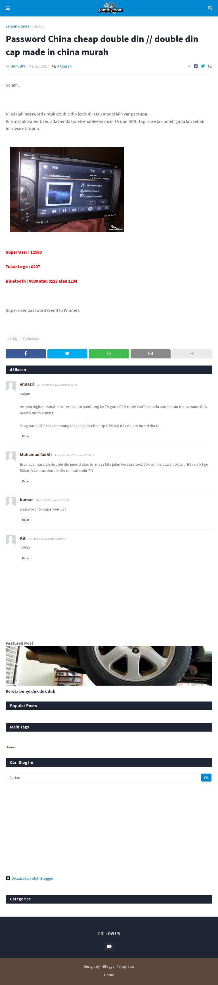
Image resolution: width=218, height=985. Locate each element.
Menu (7, 8)
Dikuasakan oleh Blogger (29, 878)
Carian (210, 8)
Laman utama (17, 26)
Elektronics (31, 339)
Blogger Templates (119, 966)
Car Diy (39, 26)
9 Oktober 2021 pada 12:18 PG (47, 539)
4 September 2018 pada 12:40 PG (74, 455)
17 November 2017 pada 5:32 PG (57, 385)
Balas (26, 436)
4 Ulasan (64, 66)
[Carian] (104, 778)
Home (10, 747)
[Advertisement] (109, 829)
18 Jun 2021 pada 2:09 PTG (52, 500)
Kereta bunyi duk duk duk (30, 691)
